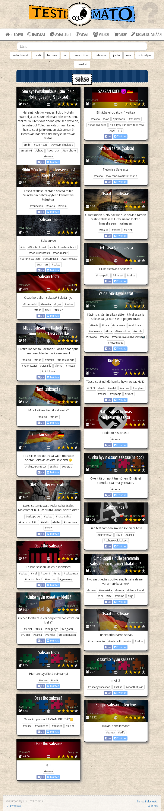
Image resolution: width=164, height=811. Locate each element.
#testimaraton (67, 635)
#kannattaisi (29, 365)
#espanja (115, 394)
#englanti (138, 388)
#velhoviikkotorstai (119, 641)
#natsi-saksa (63, 516)
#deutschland (33, 579)
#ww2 (48, 528)
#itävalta (91, 337)
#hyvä (58, 304)
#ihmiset (118, 275)
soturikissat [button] (20, 55)
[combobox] (82, 46)
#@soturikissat (37, 247)
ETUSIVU (14, 34)
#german (50, 579)
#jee (112, 130)
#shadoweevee (97, 125)
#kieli (48, 310)
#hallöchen (41, 726)
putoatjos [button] (144, 55)
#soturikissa (50, 259)
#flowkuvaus (115, 343)
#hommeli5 (30, 304)
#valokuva (135, 325)
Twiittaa (53, 162)
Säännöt (153, 805)
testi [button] (38, 55)
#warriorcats (69, 259)
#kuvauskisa (122, 331)
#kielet (128, 230)
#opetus (67, 466)
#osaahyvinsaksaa (99, 687)
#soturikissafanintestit (63, 247)
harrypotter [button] (80, 55)
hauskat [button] (82, 64)
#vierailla (45, 365)
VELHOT (101, 34)
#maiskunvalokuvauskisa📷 (128, 337)
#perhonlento (96, 641)
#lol (100, 596)
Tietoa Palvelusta (147, 801)
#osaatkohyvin (134, 687)
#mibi (27, 145)
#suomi (45, 573)
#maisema (118, 325)
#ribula (137, 331)
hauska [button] (52, 55)
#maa (37, 360)
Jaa (41, 162)
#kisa (108, 331)
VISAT (82, 34)
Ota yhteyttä (13, 805)
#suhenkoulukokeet (115, 540)
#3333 (91, 388)
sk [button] (64, 55)
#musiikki (26, 150)
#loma (59, 365)
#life (109, 596)
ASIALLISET (60, 34)
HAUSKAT (36, 34)
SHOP (120, 34)
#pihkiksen (48, 371)
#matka (49, 360)
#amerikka (105, 590)
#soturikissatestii (39, 253)
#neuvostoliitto (28, 522)
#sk (22, 247)
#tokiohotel (69, 150)
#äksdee (57, 726)
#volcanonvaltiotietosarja (121, 176)
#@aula (103, 230)
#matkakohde (65, 360)
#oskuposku (33, 516)
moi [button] (129, 55)
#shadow (134, 119)
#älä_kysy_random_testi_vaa (127, 125)
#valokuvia (95, 331)
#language (51, 629)
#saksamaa (71, 573)
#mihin (62, 206)
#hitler (56, 522)
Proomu (38, 801)
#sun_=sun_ (41, 145)
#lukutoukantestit (35, 466)
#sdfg (121, 732)
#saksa (48, 156)
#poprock (53, 150)
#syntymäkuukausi (62, 145)
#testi (37, 310)
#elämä (119, 596)
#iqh (130, 596)
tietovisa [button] (101, 55)
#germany (66, 579)
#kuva (105, 325)
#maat (54, 417)
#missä (70, 365)
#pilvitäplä (119, 119)
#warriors (42, 264)
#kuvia (94, 325)
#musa (91, 590)
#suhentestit (104, 535)
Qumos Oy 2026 (17, 801)
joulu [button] (116, 55)
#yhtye (39, 150)
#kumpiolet (71, 522)
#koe (106, 119)
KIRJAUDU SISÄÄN (146, 34)
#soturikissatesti (30, 259)
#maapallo (102, 275)
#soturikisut (60, 253)
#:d (120, 130)
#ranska (124, 388)
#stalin (45, 522)
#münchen (36, 206)
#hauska (46, 304)
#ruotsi (129, 394)
